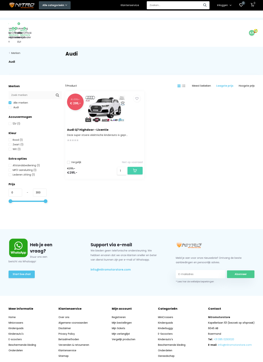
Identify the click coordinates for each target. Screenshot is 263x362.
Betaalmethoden (69, 323)
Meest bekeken (201, 70)
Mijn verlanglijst (121, 318)
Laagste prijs (224, 70)
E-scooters (15, 323)
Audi (14, 91)
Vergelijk (76, 146)
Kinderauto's (100, 15)
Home (12, 301)
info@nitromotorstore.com (111, 254)
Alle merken (18, 87)
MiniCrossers (17, 15)
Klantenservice (130, 5)
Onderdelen (154, 15)
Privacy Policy (67, 318)
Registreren (119, 301)
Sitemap (64, 340)
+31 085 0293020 (224, 323)
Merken (15, 37)
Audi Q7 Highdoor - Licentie (89, 113)
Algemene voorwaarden (74, 307)
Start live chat (22, 259)
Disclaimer (65, 312)
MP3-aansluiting (23, 154)
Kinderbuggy (59, 15)
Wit (15, 133)
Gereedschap (175, 15)
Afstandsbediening (24, 149)
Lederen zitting (22, 159)
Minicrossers (16, 307)
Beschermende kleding (128, 15)
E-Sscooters (80, 15)
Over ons (64, 301)
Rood (16, 124)
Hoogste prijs (247, 70)
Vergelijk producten (124, 323)
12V (14, 108)
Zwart (16, 129)
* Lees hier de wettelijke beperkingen (195, 265)
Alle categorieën (54, 5)
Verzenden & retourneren (74, 329)
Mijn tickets (119, 312)
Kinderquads (38, 15)
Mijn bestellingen (122, 307)
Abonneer (240, 258)
